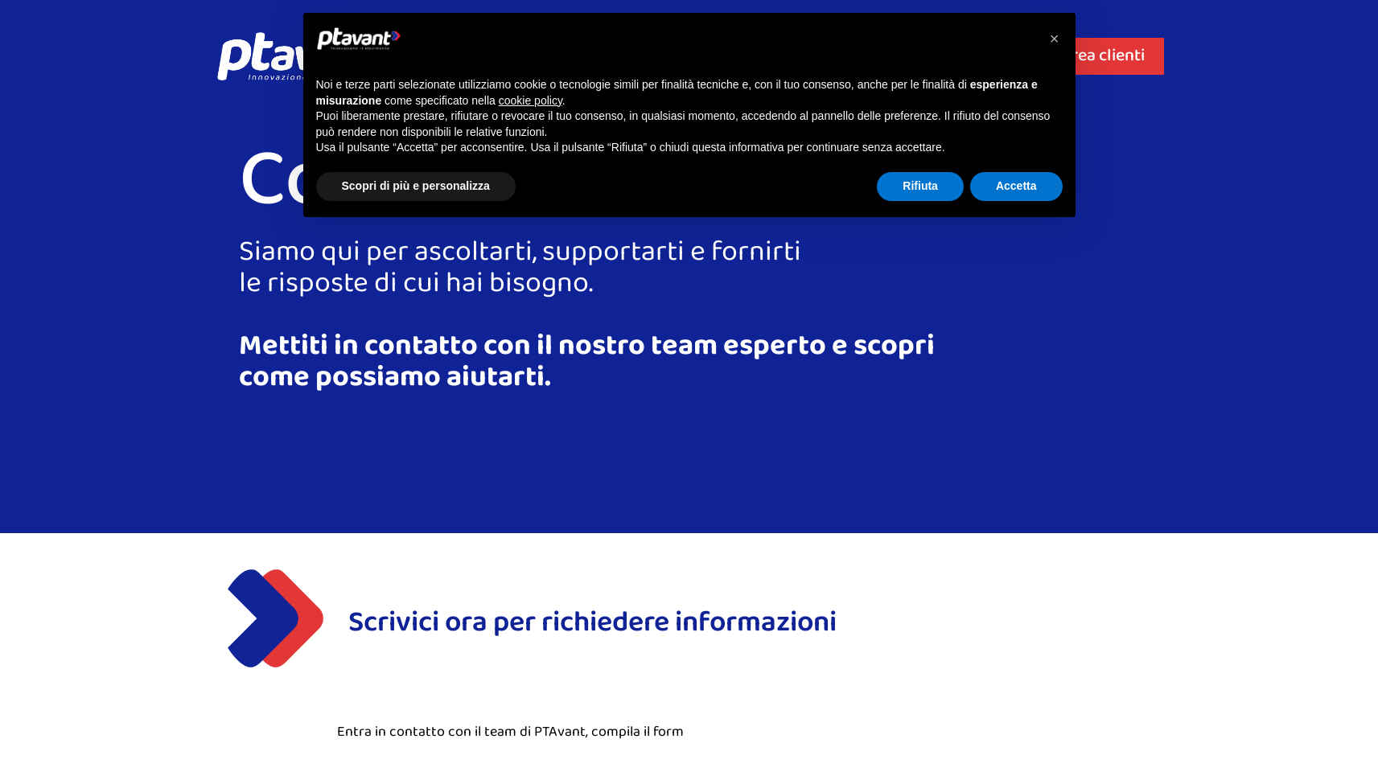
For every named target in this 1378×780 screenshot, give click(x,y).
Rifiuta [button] (920, 185)
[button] (1054, 38)
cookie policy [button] (530, 100)
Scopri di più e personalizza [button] (416, 185)
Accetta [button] (1016, 185)
